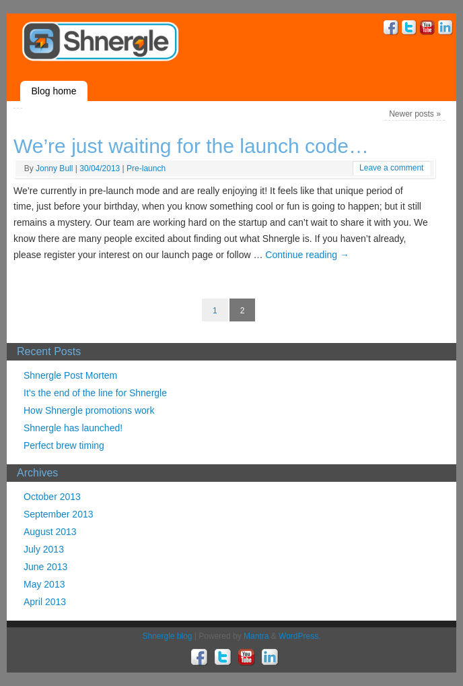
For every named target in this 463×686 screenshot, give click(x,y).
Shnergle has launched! (73, 428)
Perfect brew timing (64, 445)
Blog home (54, 91)
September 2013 (59, 514)
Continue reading (307, 254)
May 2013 (44, 584)
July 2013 (44, 549)
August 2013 (50, 531)
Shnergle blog (167, 636)
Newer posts (415, 114)
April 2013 (45, 601)
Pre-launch (146, 168)
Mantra (256, 636)
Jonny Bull (54, 168)
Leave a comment (391, 168)
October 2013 (52, 496)
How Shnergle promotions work (89, 410)
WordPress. (299, 636)
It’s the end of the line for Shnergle (95, 392)
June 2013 (45, 566)
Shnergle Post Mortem (70, 375)
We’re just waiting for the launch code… (191, 146)
